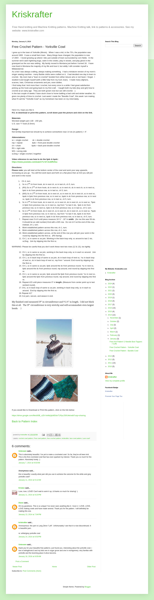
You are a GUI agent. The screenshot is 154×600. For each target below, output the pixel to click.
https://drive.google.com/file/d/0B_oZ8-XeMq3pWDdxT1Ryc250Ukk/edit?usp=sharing (49, 415)
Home (54, 567)
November (114, 318)
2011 (110, 363)
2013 (110, 356)
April (112, 328)
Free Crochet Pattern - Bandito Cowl (124, 351)
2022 (110, 287)
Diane (21, 503)
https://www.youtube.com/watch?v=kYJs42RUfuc (34, 162)
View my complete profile (115, 381)
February (114, 335)
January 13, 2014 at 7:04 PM (30, 514)
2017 (110, 304)
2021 (110, 291)
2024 (110, 284)
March (113, 332)
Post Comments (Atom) (32, 571)
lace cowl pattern (76, 438)
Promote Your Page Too (113, 396)
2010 (110, 366)
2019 (110, 298)
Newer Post (17, 567)
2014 (110, 315)
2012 (110, 359)
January (113, 339)
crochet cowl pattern (26, 438)
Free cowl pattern (40, 438)
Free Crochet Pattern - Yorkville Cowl (124, 347)
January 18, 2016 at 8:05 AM (30, 556)
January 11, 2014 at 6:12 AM (30, 480)
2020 (110, 294)
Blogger (88, 587)
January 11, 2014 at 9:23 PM (30, 495)
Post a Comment (22, 561)
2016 (110, 308)
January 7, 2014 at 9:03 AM (29, 463)
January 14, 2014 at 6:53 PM (30, 537)
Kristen (22, 488)
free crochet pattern (54, 438)
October (113, 321)
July (112, 325)
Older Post (91, 567)
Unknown (23, 451)
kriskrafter (65, 438)
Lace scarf (86, 438)
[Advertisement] (123, 115)
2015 (110, 311)
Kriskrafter (32, 14)
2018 (110, 301)
